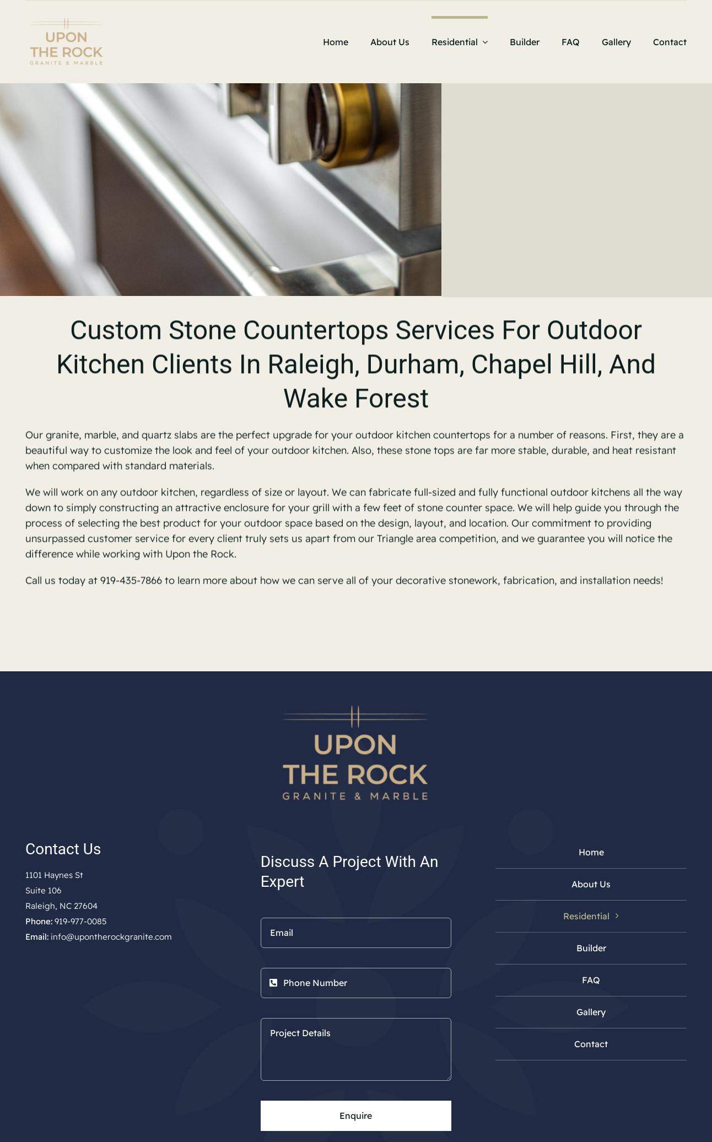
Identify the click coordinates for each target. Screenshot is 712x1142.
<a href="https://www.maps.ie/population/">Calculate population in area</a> (121, 1044)
